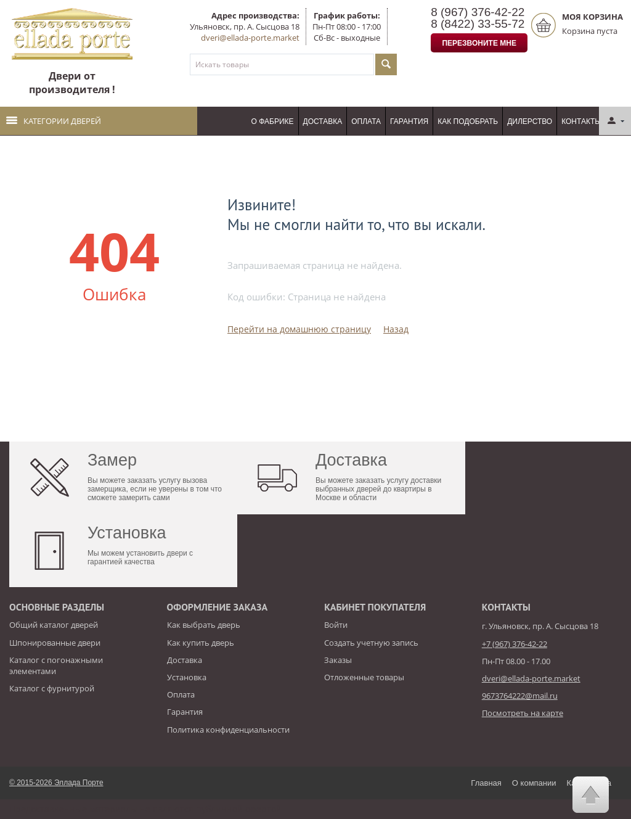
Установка (186, 677)
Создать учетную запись (371, 642)
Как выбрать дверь (203, 624)
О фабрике (272, 121)
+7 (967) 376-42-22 (514, 643)
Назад (396, 329)
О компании (534, 783)
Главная (486, 783)
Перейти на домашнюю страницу (299, 329)
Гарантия (409, 121)
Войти (336, 624)
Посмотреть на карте (522, 712)
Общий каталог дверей (53, 624)
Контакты (581, 121)
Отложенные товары (364, 677)
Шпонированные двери (54, 642)
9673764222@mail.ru (520, 695)
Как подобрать (468, 121)
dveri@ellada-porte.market (250, 37)
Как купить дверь (200, 642)
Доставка (323, 121)
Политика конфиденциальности (228, 729)
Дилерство (529, 121)
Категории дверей (53, 120)
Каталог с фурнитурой (51, 688)
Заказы (338, 659)
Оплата (366, 121)
